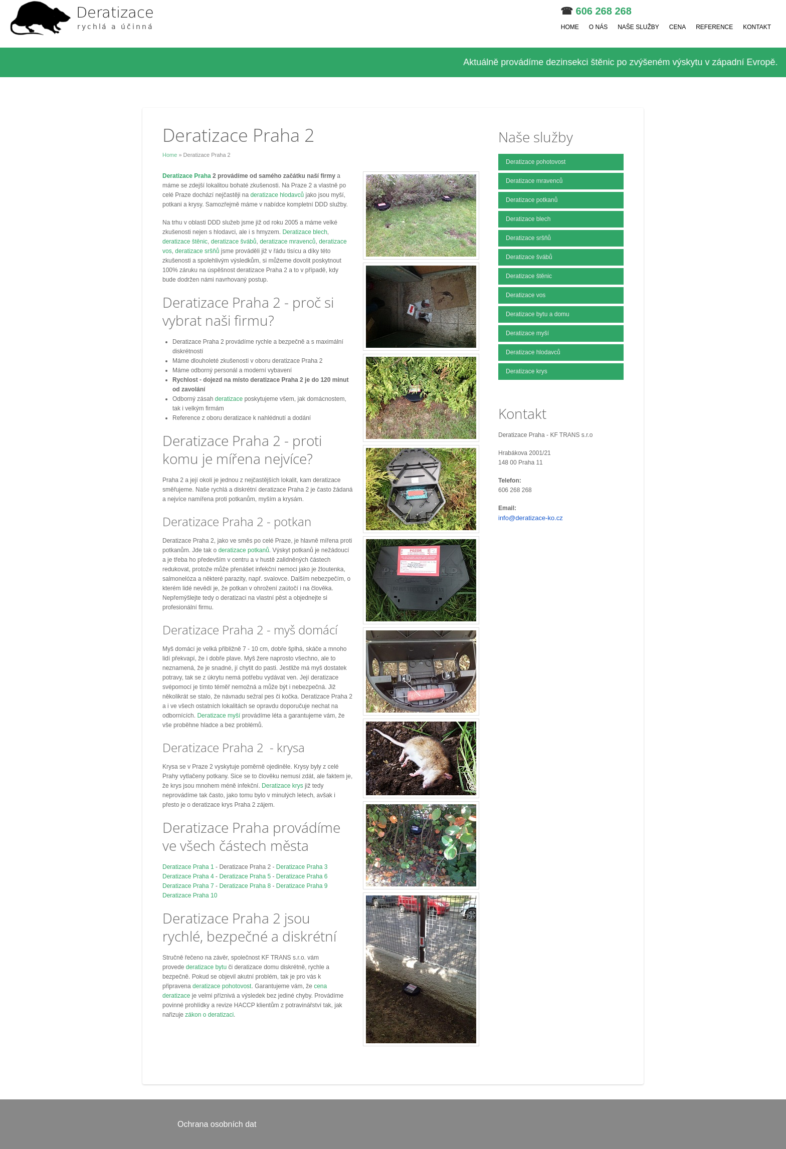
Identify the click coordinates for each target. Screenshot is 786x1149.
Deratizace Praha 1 (188, 866)
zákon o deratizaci (209, 1014)
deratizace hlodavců (277, 194)
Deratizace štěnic (529, 276)
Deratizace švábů (529, 257)
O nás (598, 27)
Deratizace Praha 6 (302, 876)
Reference (714, 27)
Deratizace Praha (187, 175)
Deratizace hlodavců (533, 352)
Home (570, 27)
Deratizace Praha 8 (245, 885)
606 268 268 (604, 11)
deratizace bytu (206, 967)
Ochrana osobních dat (216, 1124)
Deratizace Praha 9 (302, 885)
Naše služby (638, 27)
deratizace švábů (234, 241)
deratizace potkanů (243, 550)
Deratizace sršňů (528, 238)
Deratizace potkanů (531, 199)
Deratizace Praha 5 (245, 876)
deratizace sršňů (197, 251)
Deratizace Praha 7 (188, 885)
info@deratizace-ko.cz (530, 518)
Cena (677, 27)
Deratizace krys (282, 785)
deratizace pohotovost (221, 986)
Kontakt (757, 27)
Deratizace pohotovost (535, 161)
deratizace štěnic (185, 241)
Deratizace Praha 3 (302, 866)
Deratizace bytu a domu (537, 314)
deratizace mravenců (287, 241)
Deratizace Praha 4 (188, 876)
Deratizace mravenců (534, 180)
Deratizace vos (525, 295)
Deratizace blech (304, 232)
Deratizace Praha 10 (189, 895)
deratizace (230, 398)
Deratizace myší (218, 715)
